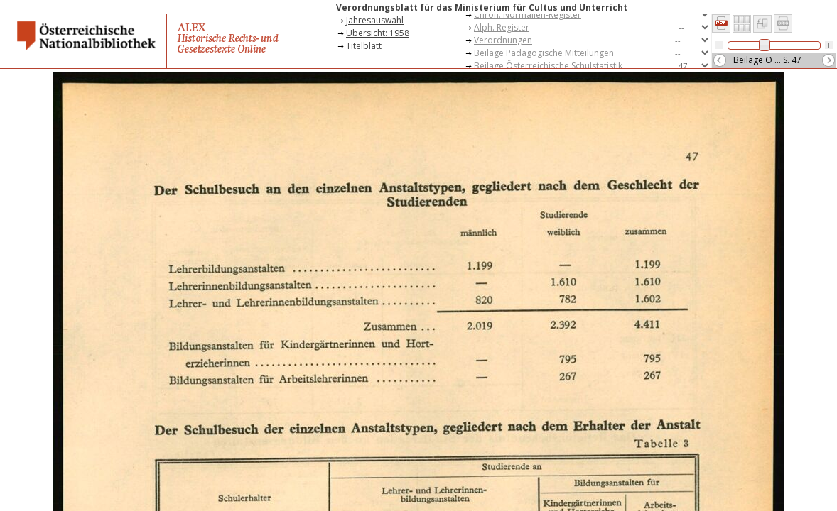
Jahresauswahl (375, 20)
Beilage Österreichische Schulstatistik (548, 66)
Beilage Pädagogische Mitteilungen (544, 53)
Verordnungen (503, 40)
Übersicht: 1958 (377, 33)
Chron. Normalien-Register (527, 15)
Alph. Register (501, 27)
